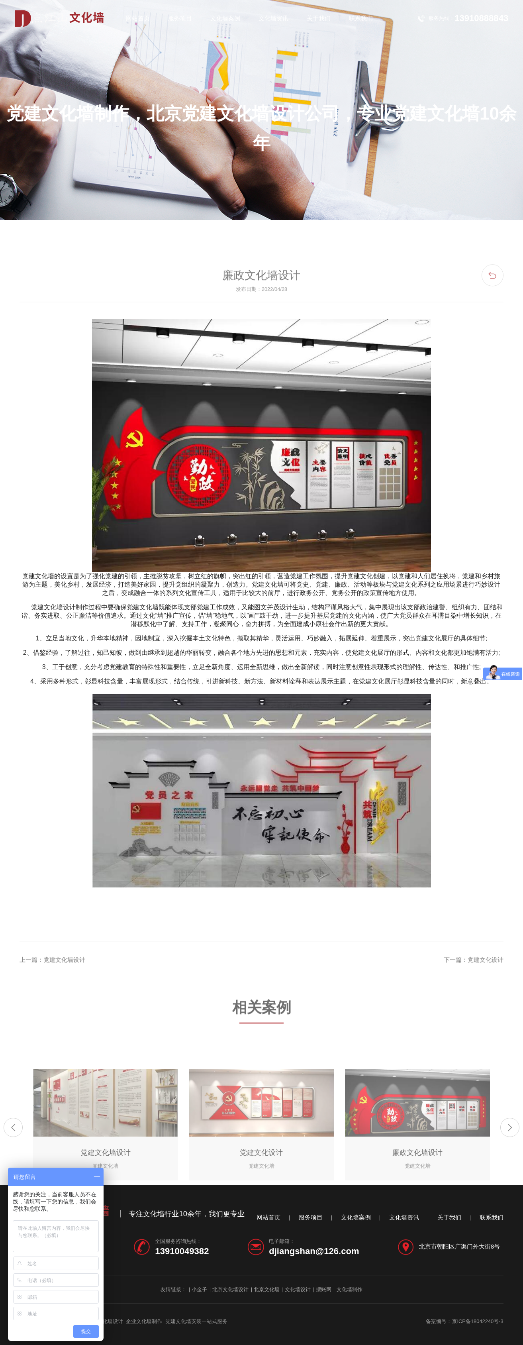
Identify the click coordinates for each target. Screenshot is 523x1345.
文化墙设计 (298, 1289)
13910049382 (182, 1251)
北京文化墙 (267, 1289)
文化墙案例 (225, 18)
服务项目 (180, 18)
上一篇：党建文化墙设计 (52, 987)
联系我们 (361, 18)
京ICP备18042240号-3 (477, 1321)
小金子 (199, 1289)
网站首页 (138, 18)
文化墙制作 (349, 1289)
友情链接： (173, 1289)
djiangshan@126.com (314, 1251)
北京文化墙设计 (230, 1289)
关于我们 (319, 18)
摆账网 (323, 1289)
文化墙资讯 (273, 18)
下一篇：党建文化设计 (473, 987)
